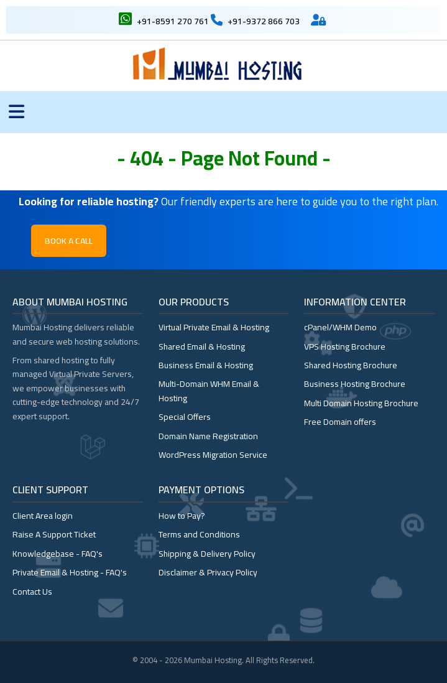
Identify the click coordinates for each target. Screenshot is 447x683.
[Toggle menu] (16, 112)
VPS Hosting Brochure (344, 346)
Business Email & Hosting (206, 365)
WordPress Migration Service (213, 455)
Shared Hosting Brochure (350, 365)
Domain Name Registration (208, 436)
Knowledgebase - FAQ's (57, 554)
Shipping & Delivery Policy (207, 554)
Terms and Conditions (199, 534)
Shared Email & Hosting (202, 346)
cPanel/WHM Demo (340, 327)
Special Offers (185, 417)
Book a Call (69, 241)
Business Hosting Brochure (354, 384)
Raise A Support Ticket (54, 534)
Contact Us (32, 591)
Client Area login (42, 516)
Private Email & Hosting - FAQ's (69, 572)
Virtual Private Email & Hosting (214, 327)
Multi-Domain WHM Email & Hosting (209, 391)
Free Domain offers (340, 422)
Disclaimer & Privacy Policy (208, 572)
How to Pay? (182, 516)
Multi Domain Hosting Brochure (361, 403)
